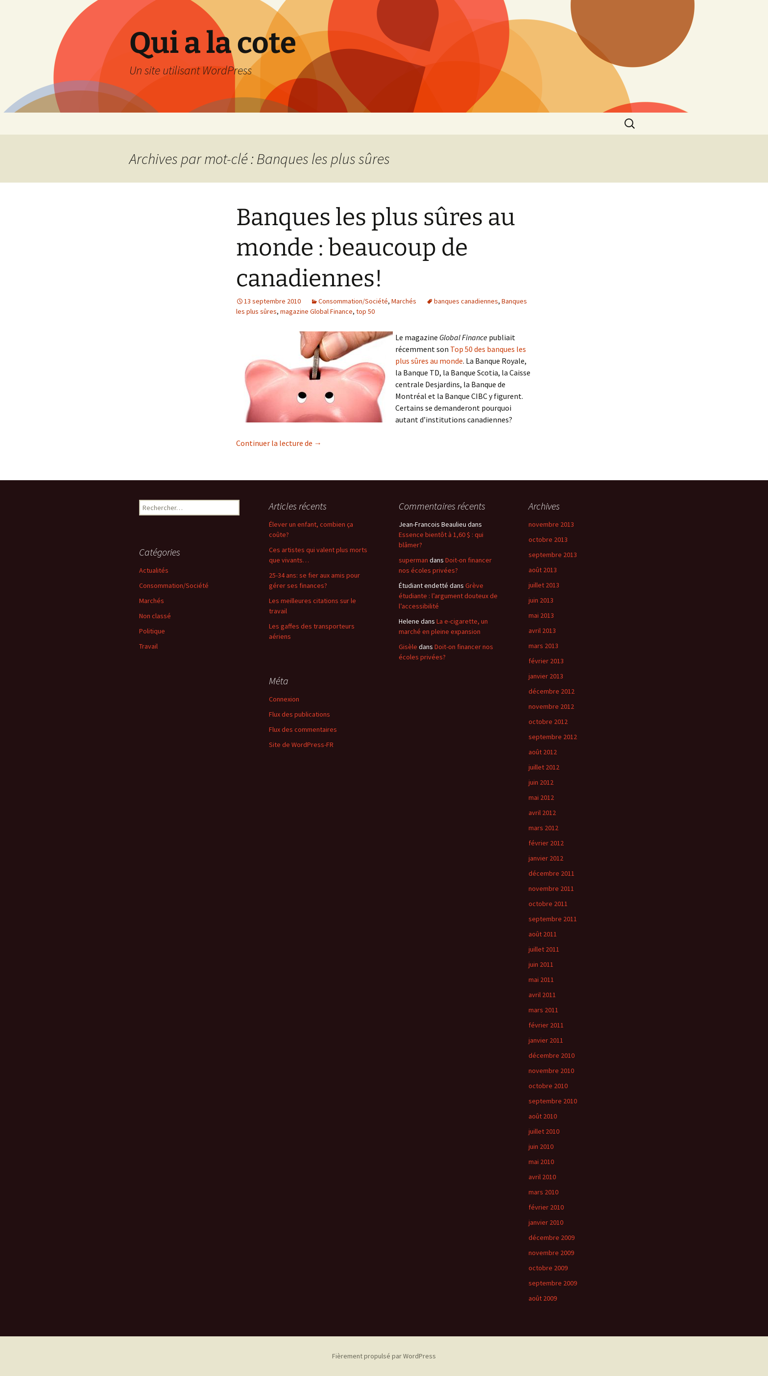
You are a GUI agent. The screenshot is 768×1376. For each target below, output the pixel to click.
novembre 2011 (551, 888)
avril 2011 (542, 994)
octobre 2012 (548, 721)
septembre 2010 (552, 1100)
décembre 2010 (551, 1055)
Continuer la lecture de (279, 443)
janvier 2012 (545, 858)
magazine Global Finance (316, 311)
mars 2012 (543, 827)
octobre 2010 (548, 1085)
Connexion (284, 699)
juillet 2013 (543, 585)
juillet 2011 (543, 949)
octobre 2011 (548, 903)
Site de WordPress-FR (301, 744)
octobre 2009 (548, 1267)
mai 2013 (541, 615)
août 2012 (542, 751)
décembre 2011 (551, 873)
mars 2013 (543, 645)
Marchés (403, 301)
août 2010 (542, 1116)
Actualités (153, 570)
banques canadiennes (466, 301)
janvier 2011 (545, 1040)
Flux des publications (299, 714)
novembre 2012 (551, 706)
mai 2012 (541, 797)
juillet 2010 (543, 1131)
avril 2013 (542, 630)
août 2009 (542, 1298)
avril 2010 (542, 1176)
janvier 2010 (545, 1222)
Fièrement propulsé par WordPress (384, 1356)
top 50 (365, 311)
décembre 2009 (551, 1237)
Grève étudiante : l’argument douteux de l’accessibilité (448, 595)
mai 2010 (541, 1161)
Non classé (155, 615)
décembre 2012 (551, 691)
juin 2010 (540, 1146)
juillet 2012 (543, 767)
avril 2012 (542, 812)
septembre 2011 (552, 918)
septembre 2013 (552, 554)
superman (413, 560)
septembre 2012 (552, 736)
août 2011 (542, 934)
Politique (152, 631)
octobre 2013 (548, 539)
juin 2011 (540, 964)
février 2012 (546, 843)
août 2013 (542, 569)
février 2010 (546, 1207)
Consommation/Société (353, 301)
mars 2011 (543, 1009)
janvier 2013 (545, 676)
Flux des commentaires (303, 729)
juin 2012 (540, 782)
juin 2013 (540, 600)
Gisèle (408, 646)
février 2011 (546, 1025)
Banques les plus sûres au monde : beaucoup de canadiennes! (375, 248)
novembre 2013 (551, 524)
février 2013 (546, 660)
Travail (148, 646)
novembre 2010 (551, 1070)
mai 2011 (541, 979)
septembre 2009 (552, 1283)
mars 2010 (543, 1192)
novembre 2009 (551, 1252)
